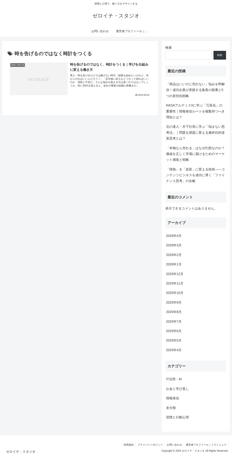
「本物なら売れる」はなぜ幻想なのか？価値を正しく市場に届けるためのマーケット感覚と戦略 (195, 154)
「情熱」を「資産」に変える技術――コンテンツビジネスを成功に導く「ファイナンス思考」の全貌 (195, 175)
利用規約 (129, 444)
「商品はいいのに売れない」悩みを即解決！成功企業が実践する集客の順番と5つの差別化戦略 (195, 90)
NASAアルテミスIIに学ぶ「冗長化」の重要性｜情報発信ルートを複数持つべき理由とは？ (195, 111)
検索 (168, 47)
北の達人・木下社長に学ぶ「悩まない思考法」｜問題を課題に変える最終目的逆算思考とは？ (195, 132)
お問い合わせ (174, 444)
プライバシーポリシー (150, 444)
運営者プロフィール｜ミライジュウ (206, 444)
